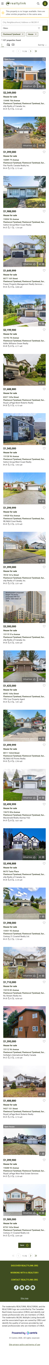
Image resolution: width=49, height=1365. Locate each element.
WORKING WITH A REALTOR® (24, 1272)
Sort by (41, 45)
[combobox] (24, 22)
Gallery (2, 44)
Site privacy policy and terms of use (24, 1344)
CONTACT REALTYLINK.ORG (24, 1280)
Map (8, 44)
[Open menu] (2, 3)
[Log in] (45, 3)
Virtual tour (29, 86)
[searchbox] (23, 22)
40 (41, 86)
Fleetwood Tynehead (11, 34)
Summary (13, 44)
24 (41, 679)
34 (41, 146)
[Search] (38, 3)
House (30, 34)
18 (41, 501)
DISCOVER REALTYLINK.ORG (24, 1265)
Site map (24, 1298)
